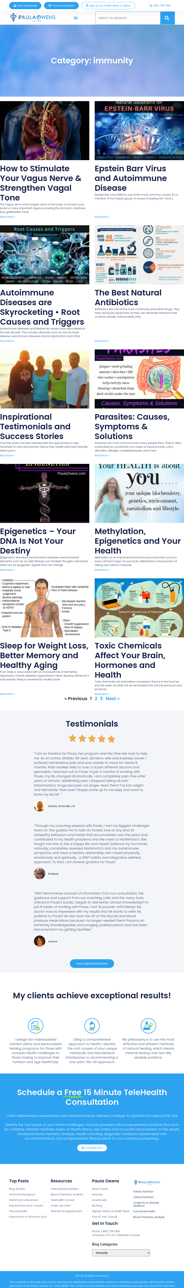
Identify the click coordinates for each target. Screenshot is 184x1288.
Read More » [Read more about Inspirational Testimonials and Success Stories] (7, 455)
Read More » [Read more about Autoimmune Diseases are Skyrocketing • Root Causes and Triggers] (7, 341)
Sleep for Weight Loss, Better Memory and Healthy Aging (44, 655)
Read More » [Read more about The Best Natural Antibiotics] (102, 341)
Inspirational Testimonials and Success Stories (35, 426)
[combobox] (127, 18)
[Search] (167, 18)
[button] (76, 18)
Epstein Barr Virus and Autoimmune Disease (131, 178)
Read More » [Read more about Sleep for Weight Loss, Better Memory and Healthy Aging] (7, 694)
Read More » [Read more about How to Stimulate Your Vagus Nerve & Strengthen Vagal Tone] (7, 217)
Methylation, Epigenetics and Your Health (138, 541)
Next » (112, 698)
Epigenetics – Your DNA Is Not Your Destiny (38, 541)
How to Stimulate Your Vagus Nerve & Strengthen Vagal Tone (41, 183)
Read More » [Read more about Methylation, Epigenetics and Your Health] (102, 570)
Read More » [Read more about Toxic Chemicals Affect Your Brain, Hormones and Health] (102, 694)
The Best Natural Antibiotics (128, 297)
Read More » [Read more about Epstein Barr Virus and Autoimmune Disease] (102, 217)
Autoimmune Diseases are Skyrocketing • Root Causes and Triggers (42, 307)
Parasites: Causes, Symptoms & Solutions (132, 426)
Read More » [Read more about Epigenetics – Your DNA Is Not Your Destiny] (7, 570)
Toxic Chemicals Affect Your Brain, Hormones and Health (130, 660)
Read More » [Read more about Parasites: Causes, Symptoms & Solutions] (102, 455)
